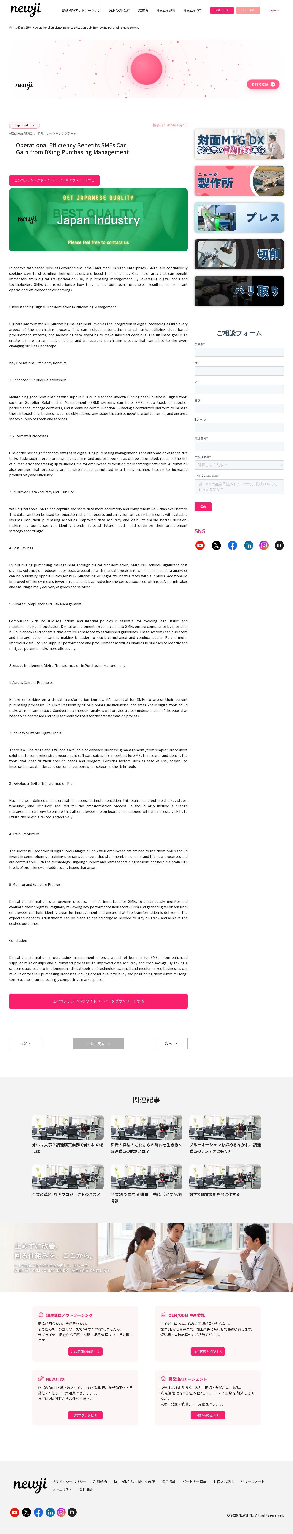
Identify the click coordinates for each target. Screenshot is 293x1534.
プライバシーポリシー (69, 1481)
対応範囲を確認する (85, 1351)
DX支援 (143, 10)
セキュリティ (62, 1489)
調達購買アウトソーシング (81, 10)
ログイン (274, 10)
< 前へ (26, 1043)
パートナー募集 (194, 1481)
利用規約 (100, 1481)
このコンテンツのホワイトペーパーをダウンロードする (54, 180)
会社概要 (86, 1489)
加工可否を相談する (207, 1351)
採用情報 (169, 1481)
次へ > (171, 1043)
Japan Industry (24, 125)
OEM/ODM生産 (119, 10)
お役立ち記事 (165, 10)
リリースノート (253, 1481)
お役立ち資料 (192, 10)
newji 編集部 (24, 133)
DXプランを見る (85, 1415)
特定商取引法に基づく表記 (134, 1481)
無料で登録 (248, 10)
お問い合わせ (222, 10)
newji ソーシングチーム (60, 133)
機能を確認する (208, 1415)
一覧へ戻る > (98, 1043)
